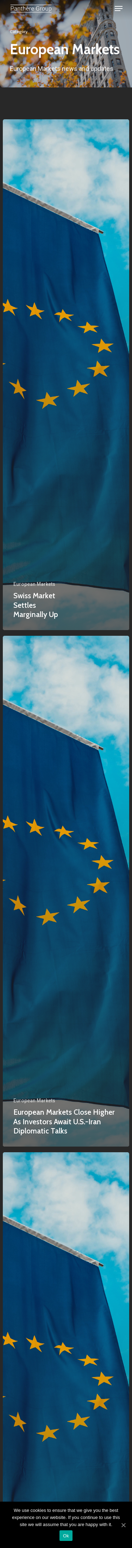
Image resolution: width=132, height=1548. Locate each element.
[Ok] (123, 1525)
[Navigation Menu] (118, 8)
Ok (66, 1535)
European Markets (34, 584)
